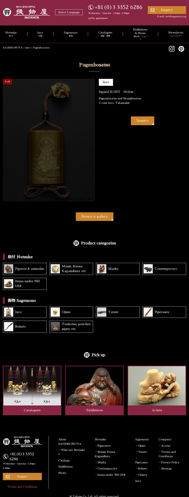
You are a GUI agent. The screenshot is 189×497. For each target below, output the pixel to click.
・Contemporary (106, 468)
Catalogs (64, 460)
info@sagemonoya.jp (176, 17)
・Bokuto (141, 468)
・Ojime (140, 445)
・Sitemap (165, 468)
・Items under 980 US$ (110, 474)
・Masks (100, 462)
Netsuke (100, 439)
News (62, 473)
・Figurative (102, 445)
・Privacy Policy (168, 462)
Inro (40, 34)
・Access (164, 445)
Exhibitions (65, 466)
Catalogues (105, 34)
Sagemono (71, 34)
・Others (141, 474)
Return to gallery (95, 216)
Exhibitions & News (140, 34)
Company (164, 439)
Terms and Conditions (22, 486)
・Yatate (141, 451)
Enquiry (167, 9)
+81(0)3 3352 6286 (119, 7)
